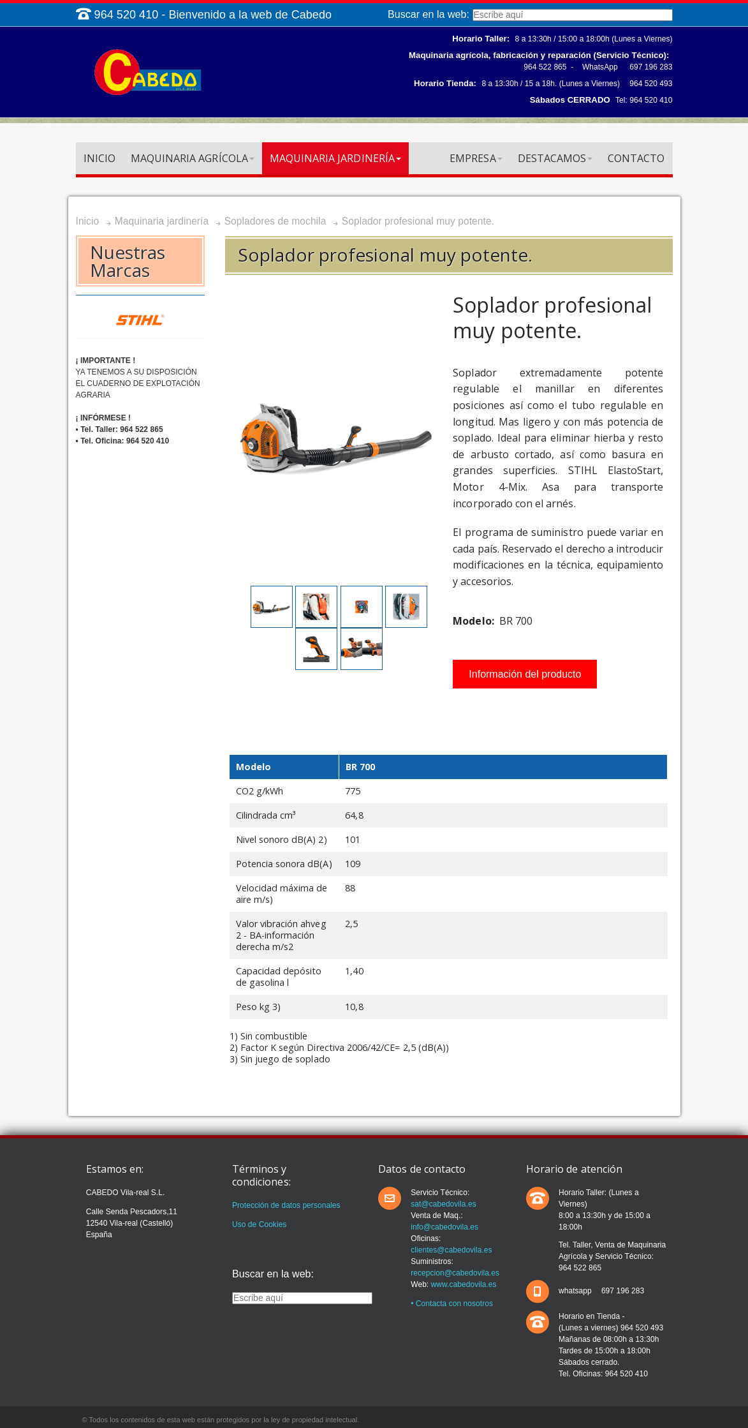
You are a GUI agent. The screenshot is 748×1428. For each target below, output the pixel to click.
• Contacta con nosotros (452, 1303)
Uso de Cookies (259, 1224)
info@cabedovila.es (444, 1227)
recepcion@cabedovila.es (455, 1272)
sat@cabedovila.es (443, 1204)
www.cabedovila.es (464, 1284)
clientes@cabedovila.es (451, 1250)
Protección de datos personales (286, 1205)
